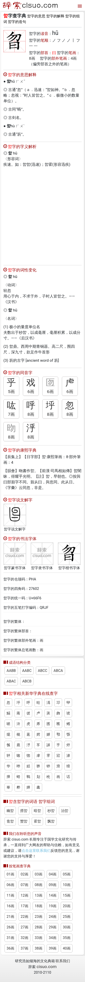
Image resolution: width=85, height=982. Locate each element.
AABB (11, 670)
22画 (24, 916)
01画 (10, 874)
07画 (24, 885)
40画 (66, 948)
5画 (11, 391)
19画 (52, 906)
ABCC (42, 670)
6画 (30, 391)
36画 (10, 948)
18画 (38, 906)
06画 (10, 885)
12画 (24, 895)
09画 (52, 885)
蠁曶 (23, 821)
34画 (52, 938)
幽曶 (10, 811)
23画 (38, 916)
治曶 (64, 811)
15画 (66, 895)
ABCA (58, 670)
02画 (24, 874)
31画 (10, 938)
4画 (74, 58)
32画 (24, 938)
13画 (38, 895)
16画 (10, 906)
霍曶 (37, 821)
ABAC (11, 681)
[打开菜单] (79, 5)
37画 (24, 948)
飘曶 (51, 821)
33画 (38, 938)
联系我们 (63, 961)
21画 (10, 916)
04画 (52, 874)
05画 (66, 874)
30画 (66, 927)
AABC (27, 670)
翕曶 (10, 821)
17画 (24, 906)
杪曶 (51, 811)
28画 (38, 927)
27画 (24, 927)
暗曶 (37, 811)
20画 (66, 906)
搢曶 (23, 811)
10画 (66, 885)
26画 (10, 927)
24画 (52, 916)
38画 (38, 948)
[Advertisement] (42, 215)
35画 (66, 938)
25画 (66, 916)
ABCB (27, 681)
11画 (10, 895)
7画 (11, 414)
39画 (52, 948)
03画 (38, 874)
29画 (52, 927)
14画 (52, 895)
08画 (38, 885)
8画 (32, 58)
